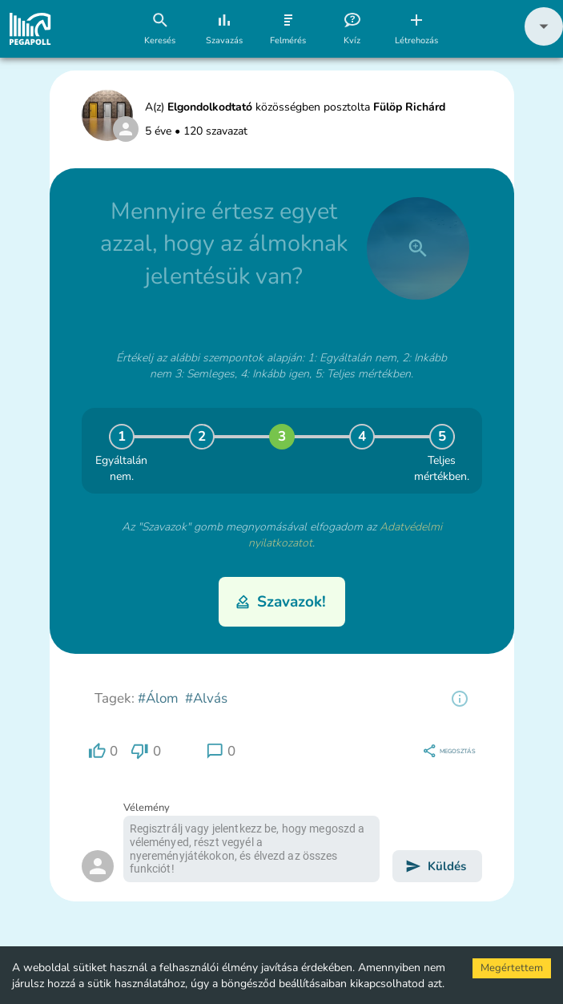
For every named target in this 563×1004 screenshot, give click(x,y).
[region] (459, 698)
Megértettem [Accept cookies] (512, 968)
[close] (418, 248)
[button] (544, 42)
